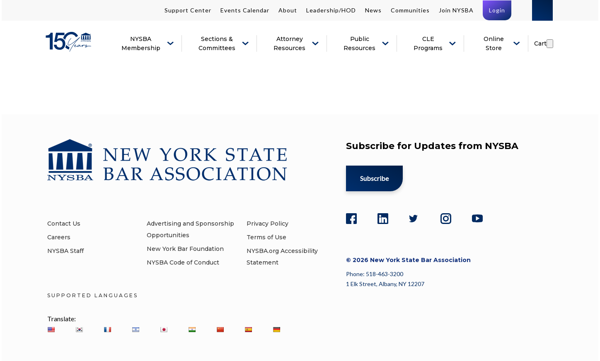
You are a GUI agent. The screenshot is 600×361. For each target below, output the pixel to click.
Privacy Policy (267, 223)
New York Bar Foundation (185, 249)
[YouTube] (477, 217)
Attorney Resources (289, 43)
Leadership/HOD (331, 10)
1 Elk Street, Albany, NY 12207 (385, 283)
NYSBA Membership (140, 43)
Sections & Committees (216, 43)
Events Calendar (244, 10)
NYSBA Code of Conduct (183, 262)
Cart (540, 43)
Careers (58, 237)
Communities (410, 10)
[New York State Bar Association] (70, 47)
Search (542, 10)
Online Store (494, 43)
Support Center (188, 10)
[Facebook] (351, 217)
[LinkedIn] (382, 217)
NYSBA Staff (65, 251)
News (373, 10)
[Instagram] (445, 217)
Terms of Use (266, 237)
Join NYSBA (456, 10)
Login (497, 10)
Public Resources (359, 43)
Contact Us (63, 223)
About (287, 10)
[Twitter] (414, 217)
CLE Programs (428, 43)
